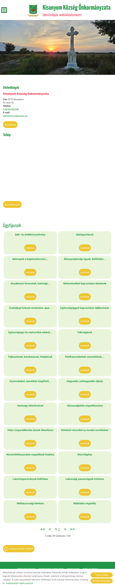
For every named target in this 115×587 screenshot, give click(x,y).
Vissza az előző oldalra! (21, 548)
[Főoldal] (33, 11)
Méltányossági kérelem (30, 503)
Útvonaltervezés (12, 204)
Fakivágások (85, 332)
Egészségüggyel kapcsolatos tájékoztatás (84, 307)
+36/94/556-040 (11, 109)
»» (72, 529)
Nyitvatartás (10, 124)
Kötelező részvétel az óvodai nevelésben (84, 430)
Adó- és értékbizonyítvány (30, 234)
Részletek (30, 248)
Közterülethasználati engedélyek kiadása (30, 454)
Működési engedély (84, 503)
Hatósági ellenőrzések (30, 405)
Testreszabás (101, 575)
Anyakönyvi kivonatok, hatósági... (30, 283)
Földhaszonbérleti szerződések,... (84, 356)
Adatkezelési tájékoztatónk (19, 583)
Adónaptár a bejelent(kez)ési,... (30, 259)
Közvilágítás (85, 454)
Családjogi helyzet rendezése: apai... (30, 307)
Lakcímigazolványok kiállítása (30, 478)
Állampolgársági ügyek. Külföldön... (85, 259)
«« (42, 529)
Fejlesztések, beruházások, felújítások (30, 356)
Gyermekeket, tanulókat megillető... (30, 381)
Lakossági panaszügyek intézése (85, 478)
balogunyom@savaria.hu (15, 115)
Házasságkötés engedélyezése (85, 405)
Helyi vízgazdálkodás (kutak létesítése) (30, 430)
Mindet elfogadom (102, 581)
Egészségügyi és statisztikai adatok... (30, 332)
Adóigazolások (84, 234)
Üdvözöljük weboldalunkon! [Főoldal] (77, 10)
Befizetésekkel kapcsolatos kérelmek (84, 283)
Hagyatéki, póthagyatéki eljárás (85, 381)
